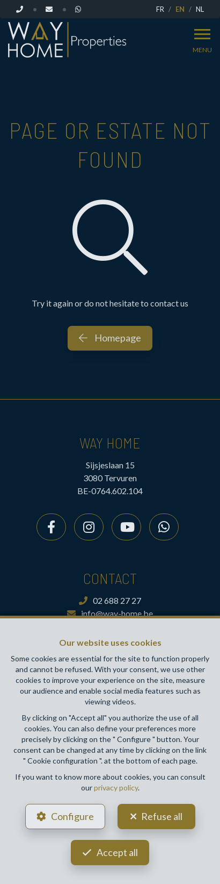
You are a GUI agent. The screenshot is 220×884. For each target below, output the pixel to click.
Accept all (117, 852)
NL (200, 9)
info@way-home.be (110, 613)
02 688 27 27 (110, 600)
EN (180, 9)
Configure (72, 816)
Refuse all (161, 816)
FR (160, 9)
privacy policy (116, 787)
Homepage (110, 338)
